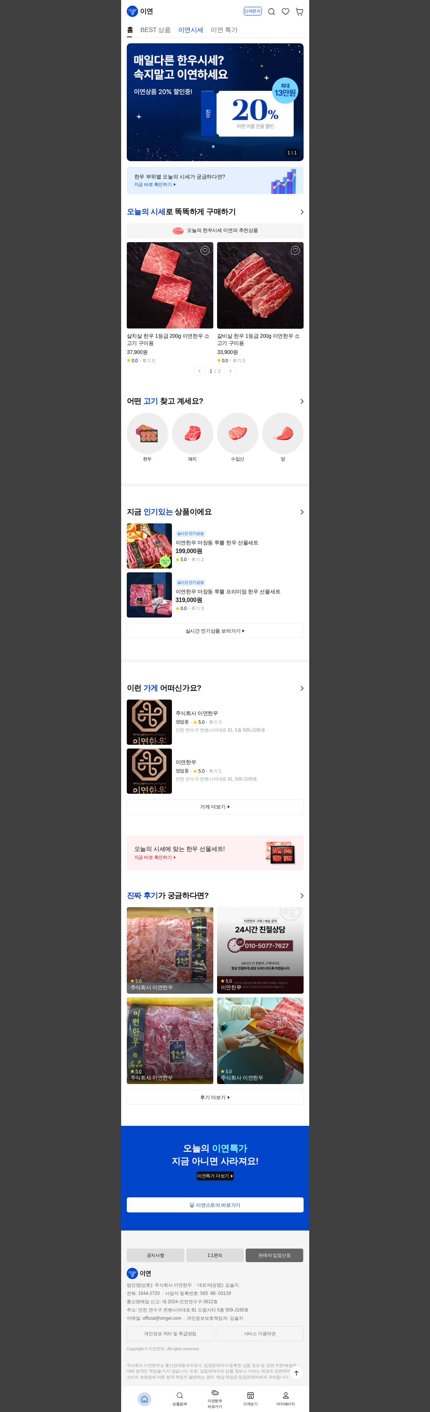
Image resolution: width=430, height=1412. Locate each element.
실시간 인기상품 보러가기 (215, 631)
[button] (199, 371)
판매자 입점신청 (274, 1255)
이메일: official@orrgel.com (154, 1318)
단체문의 (253, 11)
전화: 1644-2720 (143, 1293)
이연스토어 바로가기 (215, 1205)
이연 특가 (224, 30)
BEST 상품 (155, 30)
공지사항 (155, 1255)
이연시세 (191, 30)
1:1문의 (215, 1255)
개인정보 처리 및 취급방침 (170, 1333)
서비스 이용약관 (260, 1333)
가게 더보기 (214, 807)
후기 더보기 (214, 1097)
